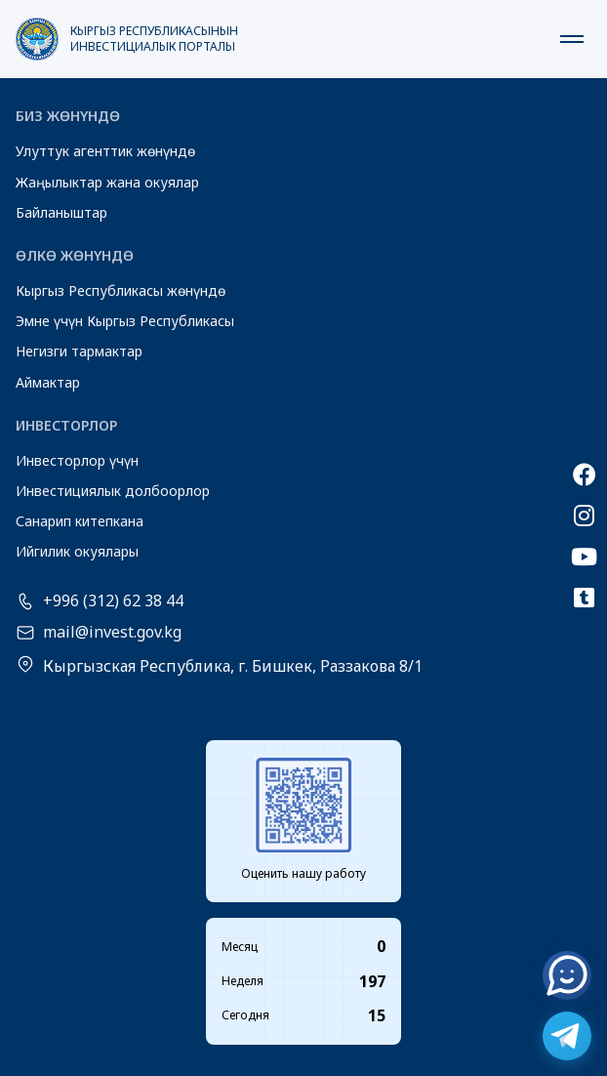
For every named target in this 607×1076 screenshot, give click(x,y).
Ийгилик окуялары (77, 551)
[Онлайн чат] (567, 975)
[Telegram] (567, 1036)
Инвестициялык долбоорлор (113, 490)
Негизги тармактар (79, 351)
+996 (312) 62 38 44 (113, 601)
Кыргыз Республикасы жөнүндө (120, 290)
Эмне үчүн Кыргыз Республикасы (125, 320)
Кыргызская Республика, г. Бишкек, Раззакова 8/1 (233, 666)
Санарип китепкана (79, 521)
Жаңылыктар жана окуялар (107, 182)
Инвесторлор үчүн (77, 460)
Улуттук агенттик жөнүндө (105, 151)
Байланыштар (61, 212)
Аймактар (48, 382)
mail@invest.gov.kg (112, 632)
